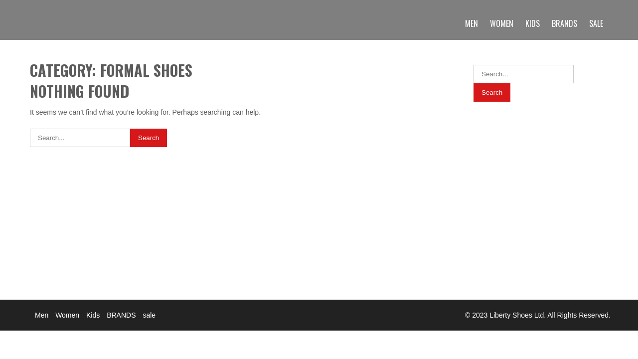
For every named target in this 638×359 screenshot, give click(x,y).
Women (501, 23)
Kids (532, 23)
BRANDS (564, 23)
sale (596, 23)
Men (471, 23)
